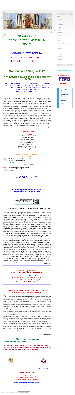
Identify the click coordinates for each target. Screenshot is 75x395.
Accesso (72, 392)
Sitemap (15, 392)
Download (11, 162)
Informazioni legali (5, 392)
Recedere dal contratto (24, 392)
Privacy (11, 392)
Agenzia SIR (63, 90)
